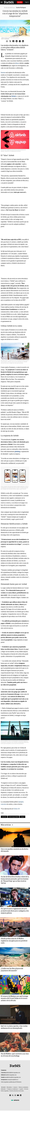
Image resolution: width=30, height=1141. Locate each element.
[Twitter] (13, 1095)
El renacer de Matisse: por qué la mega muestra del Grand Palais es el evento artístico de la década (14, 998)
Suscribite (20, 2)
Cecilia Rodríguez (21, 7)
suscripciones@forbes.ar (12, 1079)
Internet (3, 72)
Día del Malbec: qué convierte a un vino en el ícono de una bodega (15, 1055)
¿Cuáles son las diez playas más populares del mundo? (12, 969)
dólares (17, 63)
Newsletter (9, 1087)
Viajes (22, 816)
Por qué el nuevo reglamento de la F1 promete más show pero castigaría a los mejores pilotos (15, 911)
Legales (21, 1089)
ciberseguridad (13, 816)
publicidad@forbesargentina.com (13, 1072)
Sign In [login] (27, 2)
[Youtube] (18, 1095)
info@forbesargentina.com (10, 1074)
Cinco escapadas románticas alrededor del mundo (14, 850)
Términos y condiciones (12, 1089)
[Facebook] (10, 1095)
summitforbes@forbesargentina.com (13, 1077)
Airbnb (4, 816)
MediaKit (3, 1087)
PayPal (14, 713)
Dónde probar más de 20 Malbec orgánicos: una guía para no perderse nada (14, 941)
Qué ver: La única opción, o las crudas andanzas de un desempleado (14, 1027)
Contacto (15, 1087)
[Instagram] (15, 1095)
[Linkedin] (20, 1095)
